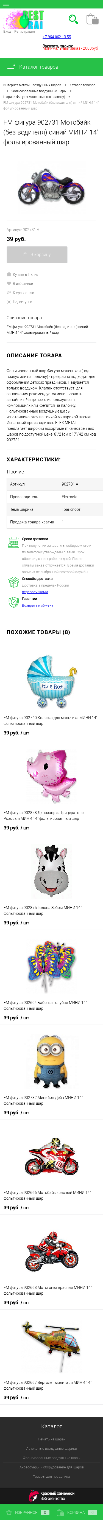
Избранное (27, 1512)
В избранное (20, 283)
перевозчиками (35, 592)
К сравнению (20, 292)
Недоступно (19, 301)
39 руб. (16, 239)
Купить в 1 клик (22, 274)
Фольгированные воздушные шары (51, 1458)
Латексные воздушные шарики (51, 1448)
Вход (7, 31)
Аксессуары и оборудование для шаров (52, 1467)
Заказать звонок (58, 46)
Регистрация (24, 31)
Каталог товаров (32, 67)
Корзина (77, 1512)
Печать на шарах (51, 1439)
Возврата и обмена (37, 605)
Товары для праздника (51, 1476)
